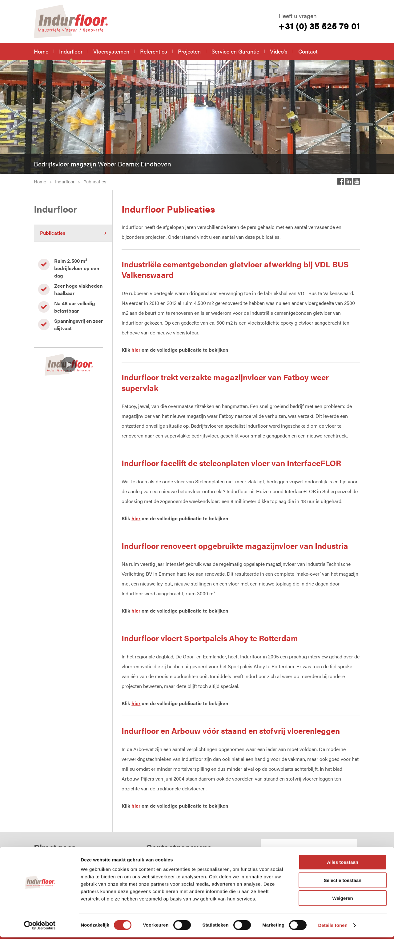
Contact (308, 51)
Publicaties (52, 232)
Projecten (189, 51)
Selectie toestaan (343, 882)
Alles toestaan (342, 863)
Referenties (153, 51)
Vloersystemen (111, 51)
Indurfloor (70, 51)
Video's (278, 51)
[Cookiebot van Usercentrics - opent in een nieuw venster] (40, 927)
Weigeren (342, 899)
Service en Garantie (235, 51)
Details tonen (332, 926)
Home (41, 51)
